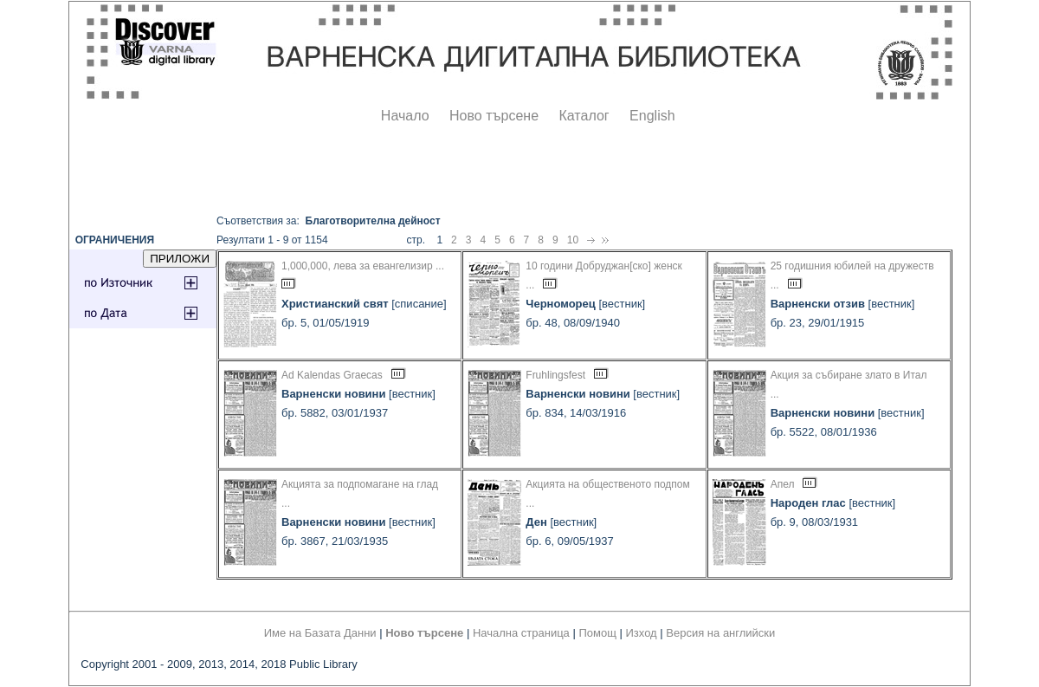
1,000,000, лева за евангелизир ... (362, 266)
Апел (783, 484)
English (651, 115)
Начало (405, 115)
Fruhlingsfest (555, 375)
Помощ (597, 632)
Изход (641, 632)
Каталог (583, 115)
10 (572, 240)
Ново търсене (494, 115)
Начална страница (521, 632)
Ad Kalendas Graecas (332, 375)
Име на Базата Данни (320, 632)
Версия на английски (720, 632)
